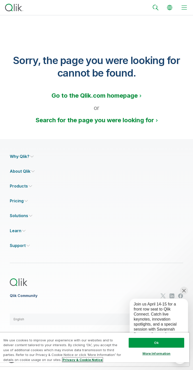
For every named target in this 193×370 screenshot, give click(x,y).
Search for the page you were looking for (94, 120)
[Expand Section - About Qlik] (22, 171)
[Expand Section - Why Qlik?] (22, 156)
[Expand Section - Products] (21, 186)
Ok (156, 343)
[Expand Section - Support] (20, 245)
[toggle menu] (184, 7)
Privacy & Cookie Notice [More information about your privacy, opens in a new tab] (83, 360)
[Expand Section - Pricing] (19, 201)
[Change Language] (169, 7)
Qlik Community (23, 296)
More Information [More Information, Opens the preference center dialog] (156, 353)
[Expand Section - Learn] (18, 230)
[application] (155, 323)
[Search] (155, 7)
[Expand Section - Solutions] (21, 215)
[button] (96, 319)
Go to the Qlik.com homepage (95, 95)
